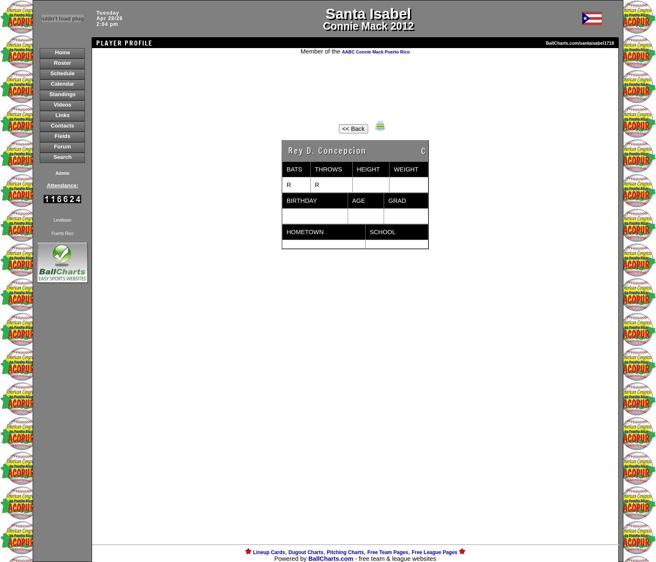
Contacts (62, 126)
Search (63, 157)
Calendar (62, 84)
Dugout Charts (306, 552)
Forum (62, 146)
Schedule (63, 73)
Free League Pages (434, 552)
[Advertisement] (62, 429)
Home (62, 52)
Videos (62, 105)
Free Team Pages (387, 552)
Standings (62, 94)
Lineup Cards (269, 552)
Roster (62, 63)
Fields (63, 136)
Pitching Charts (345, 552)
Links (62, 115)
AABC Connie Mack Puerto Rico (376, 51)
